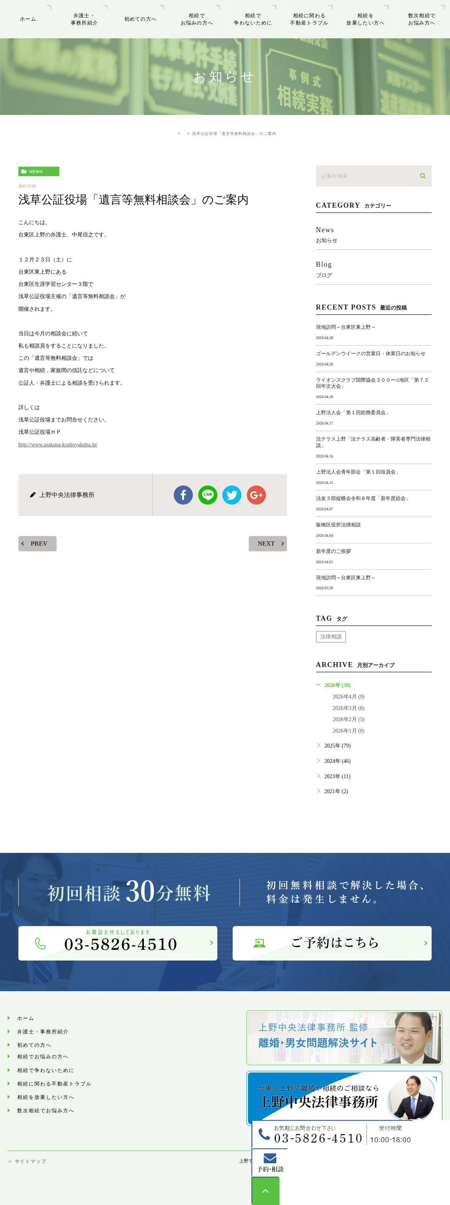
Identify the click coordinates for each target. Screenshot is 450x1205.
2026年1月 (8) (349, 731)
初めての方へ (140, 19)
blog (374, 269)
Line (207, 495)
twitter (231, 495)
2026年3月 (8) (349, 708)
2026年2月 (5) (349, 719)
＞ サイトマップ (27, 1161)
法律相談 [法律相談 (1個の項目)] (331, 636)
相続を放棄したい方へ (365, 19)
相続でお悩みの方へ (197, 19)
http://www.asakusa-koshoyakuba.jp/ (58, 445)
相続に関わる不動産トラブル (309, 19)
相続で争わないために (253, 19)
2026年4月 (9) (349, 697)
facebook (183, 495)
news (35, 171)
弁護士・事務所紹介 (84, 19)
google (256, 495)
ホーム (28, 19)
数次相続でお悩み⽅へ (421, 19)
